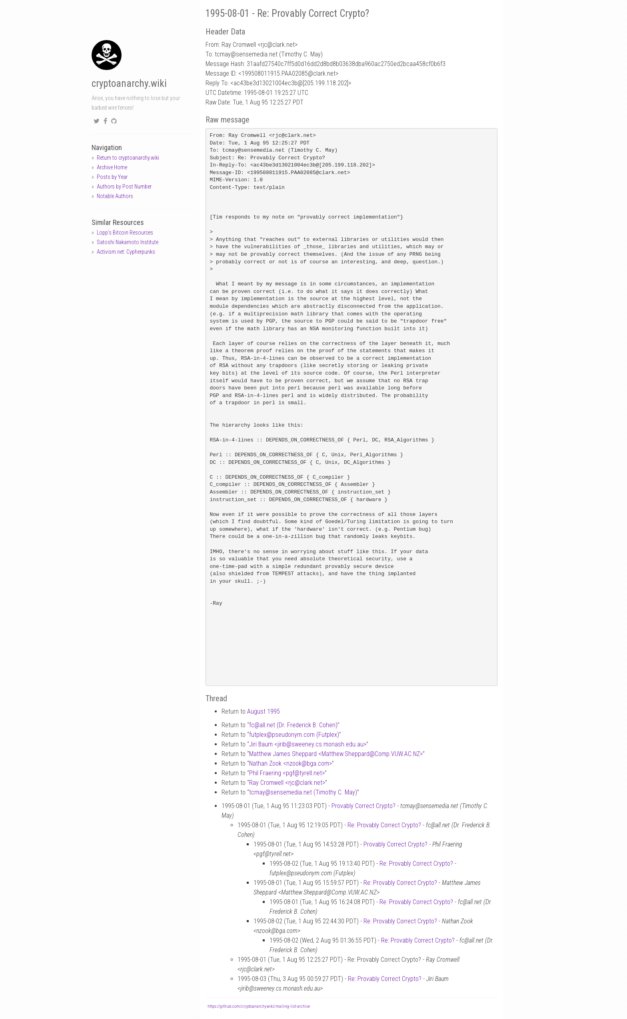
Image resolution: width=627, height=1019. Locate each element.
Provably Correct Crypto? (363, 806)
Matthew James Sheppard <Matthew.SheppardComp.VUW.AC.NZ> (336, 754)
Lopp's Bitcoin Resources (125, 232)
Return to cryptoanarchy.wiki (128, 157)
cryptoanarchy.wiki (129, 83)
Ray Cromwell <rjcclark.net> (287, 782)
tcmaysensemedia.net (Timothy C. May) (303, 792)
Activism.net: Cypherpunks (126, 252)
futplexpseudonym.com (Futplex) (294, 734)
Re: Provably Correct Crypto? (384, 825)
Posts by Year (112, 177)
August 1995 (263, 711)
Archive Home (112, 167)
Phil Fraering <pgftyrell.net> (287, 773)
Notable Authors (115, 196)
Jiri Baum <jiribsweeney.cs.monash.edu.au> (307, 744)
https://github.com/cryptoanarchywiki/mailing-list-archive (259, 1006)
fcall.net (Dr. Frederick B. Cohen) (293, 725)
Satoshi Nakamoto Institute (127, 242)
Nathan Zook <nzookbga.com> (290, 763)
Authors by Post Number (124, 186)
